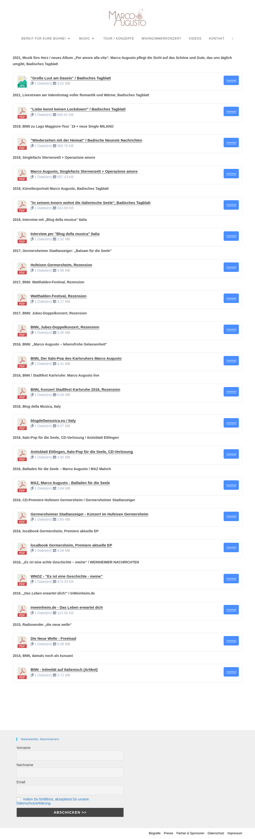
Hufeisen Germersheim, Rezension (61, 265)
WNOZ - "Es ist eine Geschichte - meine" (67, 576)
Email (20, 782)
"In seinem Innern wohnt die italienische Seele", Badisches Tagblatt (91, 202)
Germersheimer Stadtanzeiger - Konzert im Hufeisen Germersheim (89, 514)
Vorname (23, 748)
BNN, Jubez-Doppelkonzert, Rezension (65, 327)
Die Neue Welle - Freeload (53, 638)
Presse (168, 833)
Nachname (24, 765)
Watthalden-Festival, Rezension (58, 296)
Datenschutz (216, 833)
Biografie (154, 833)
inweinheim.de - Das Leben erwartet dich (67, 607)
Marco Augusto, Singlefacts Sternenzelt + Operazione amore (84, 171)
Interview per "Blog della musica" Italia (65, 234)
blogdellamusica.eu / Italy (53, 420)
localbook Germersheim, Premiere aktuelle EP (71, 545)
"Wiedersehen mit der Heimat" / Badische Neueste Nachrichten (86, 140)
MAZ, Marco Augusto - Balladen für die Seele (70, 483)
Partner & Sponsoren (190, 833)
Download (231, 80)
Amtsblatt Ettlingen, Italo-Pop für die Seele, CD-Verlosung (82, 451)
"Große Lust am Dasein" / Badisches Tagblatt (71, 78)
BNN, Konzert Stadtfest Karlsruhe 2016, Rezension (75, 389)
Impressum (234, 833)
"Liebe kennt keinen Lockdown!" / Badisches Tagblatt (78, 109)
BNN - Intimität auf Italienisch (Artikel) (64, 669)
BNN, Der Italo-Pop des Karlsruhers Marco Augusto (76, 358)
